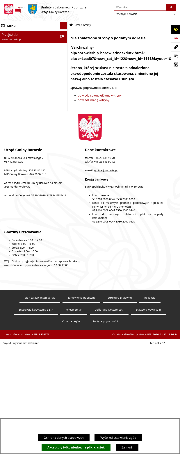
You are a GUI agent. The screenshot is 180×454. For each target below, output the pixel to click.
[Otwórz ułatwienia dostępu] (175, 29)
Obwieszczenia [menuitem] (11, 40)
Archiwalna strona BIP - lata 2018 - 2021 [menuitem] (28, 184)
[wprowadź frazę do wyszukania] (140, 7)
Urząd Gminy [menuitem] (10, 62)
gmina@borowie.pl (105, 267)
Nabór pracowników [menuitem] (15, 145)
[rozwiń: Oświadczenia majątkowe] (64, 130)
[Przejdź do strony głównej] (45, 9)
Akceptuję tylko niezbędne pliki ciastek (76, 447)
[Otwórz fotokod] (175, 64)
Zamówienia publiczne (81, 394)
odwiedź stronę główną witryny (100, 95)
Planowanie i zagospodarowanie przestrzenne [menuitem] (24, 155)
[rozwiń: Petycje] (64, 164)
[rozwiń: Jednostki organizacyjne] (64, 116)
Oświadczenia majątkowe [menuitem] (19, 131)
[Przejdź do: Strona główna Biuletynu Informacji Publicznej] (71, 25)
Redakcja (149, 394)
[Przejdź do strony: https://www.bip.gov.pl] (175, 38)
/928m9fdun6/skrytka (17, 283)
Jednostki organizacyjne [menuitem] (18, 116)
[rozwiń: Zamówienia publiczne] (64, 123)
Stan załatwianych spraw (40, 394)
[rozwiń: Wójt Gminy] (64, 55)
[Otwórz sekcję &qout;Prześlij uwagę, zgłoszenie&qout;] (175, 55)
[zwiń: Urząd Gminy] (64, 62)
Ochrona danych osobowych (64, 438)
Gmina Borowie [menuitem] (12, 109)
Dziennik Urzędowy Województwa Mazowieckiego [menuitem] (25, 174)
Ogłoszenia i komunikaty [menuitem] (18, 33)
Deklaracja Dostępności (109, 406)
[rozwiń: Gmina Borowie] (64, 108)
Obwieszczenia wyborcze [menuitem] (18, 48)
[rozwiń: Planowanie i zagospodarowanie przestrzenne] (64, 152)
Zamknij (127, 447)
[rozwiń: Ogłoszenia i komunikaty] (64, 33)
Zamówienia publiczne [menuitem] (17, 123)
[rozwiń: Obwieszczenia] (64, 40)
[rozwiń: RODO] (64, 91)
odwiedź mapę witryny (93, 100)
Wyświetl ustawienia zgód (118, 438)
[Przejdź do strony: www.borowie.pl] (175, 46)
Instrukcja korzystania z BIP (36, 406)
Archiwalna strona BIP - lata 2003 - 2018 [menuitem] (28, 191)
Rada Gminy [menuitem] (9, 101)
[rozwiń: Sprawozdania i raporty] (64, 138)
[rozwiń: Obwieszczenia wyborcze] (64, 47)
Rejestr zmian (73, 406)
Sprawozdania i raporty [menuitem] (17, 138)
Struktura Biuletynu (120, 394)
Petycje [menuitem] (6, 165)
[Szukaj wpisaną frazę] (171, 7)
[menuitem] (33, 72)
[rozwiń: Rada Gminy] (64, 101)
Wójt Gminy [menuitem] (9, 55)
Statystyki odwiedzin (148, 406)
